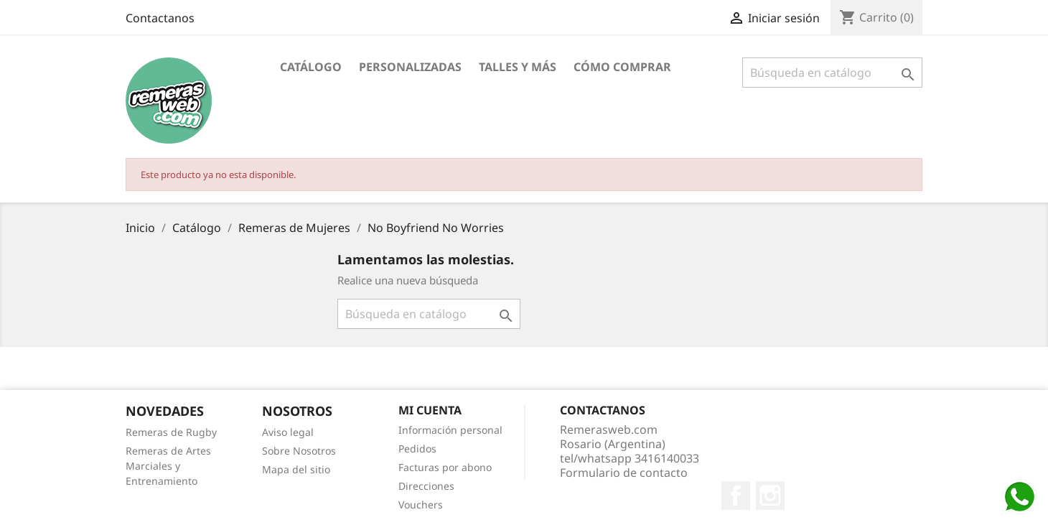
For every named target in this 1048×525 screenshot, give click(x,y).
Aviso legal (288, 432)
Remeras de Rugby (171, 432)
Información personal (450, 430)
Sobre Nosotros (299, 450)
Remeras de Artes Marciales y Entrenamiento (168, 466)
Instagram (770, 495)
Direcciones (426, 486)
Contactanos (160, 18)
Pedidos (417, 448)
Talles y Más (517, 67)
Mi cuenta (430, 410)
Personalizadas (410, 67)
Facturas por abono (445, 467)
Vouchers (420, 504)
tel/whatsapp (629, 458)
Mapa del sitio (296, 469)
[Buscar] (832, 72)
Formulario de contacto (624, 472)
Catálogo (311, 67)
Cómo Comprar (622, 67)
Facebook (735, 495)
